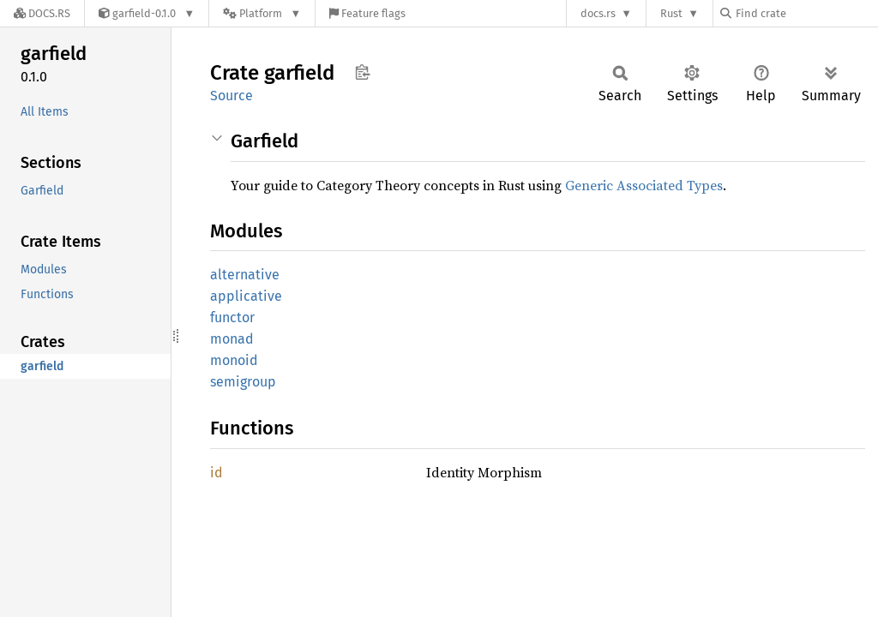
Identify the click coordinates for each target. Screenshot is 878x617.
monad (232, 339)
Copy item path (362, 72)
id (216, 472)
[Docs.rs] (42, 13)
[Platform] (262, 13)
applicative (246, 296)
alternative (245, 275)
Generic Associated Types (644, 185)
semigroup (243, 382)
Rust (671, 13)
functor (232, 317)
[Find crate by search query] (806, 13)
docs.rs (598, 13)
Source (231, 95)
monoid (234, 360)
